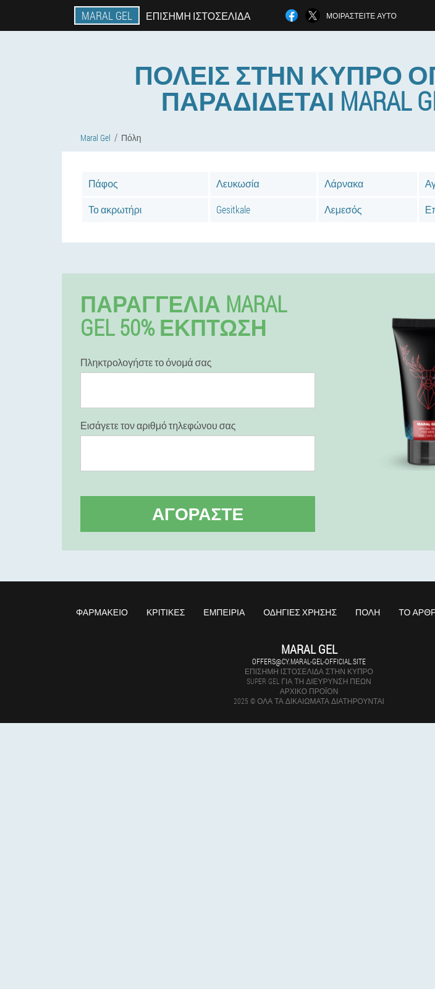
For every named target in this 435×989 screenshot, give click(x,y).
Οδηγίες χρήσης (300, 612)
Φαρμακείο (102, 612)
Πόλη (367, 612)
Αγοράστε (197, 513)
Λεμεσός (343, 209)
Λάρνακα (343, 183)
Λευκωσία (238, 183)
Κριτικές (165, 612)
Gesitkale (233, 209)
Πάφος (103, 183)
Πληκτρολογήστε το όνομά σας (145, 362)
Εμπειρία (224, 612)
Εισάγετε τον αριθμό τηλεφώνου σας (158, 425)
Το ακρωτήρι (114, 209)
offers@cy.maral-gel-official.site (309, 661)
